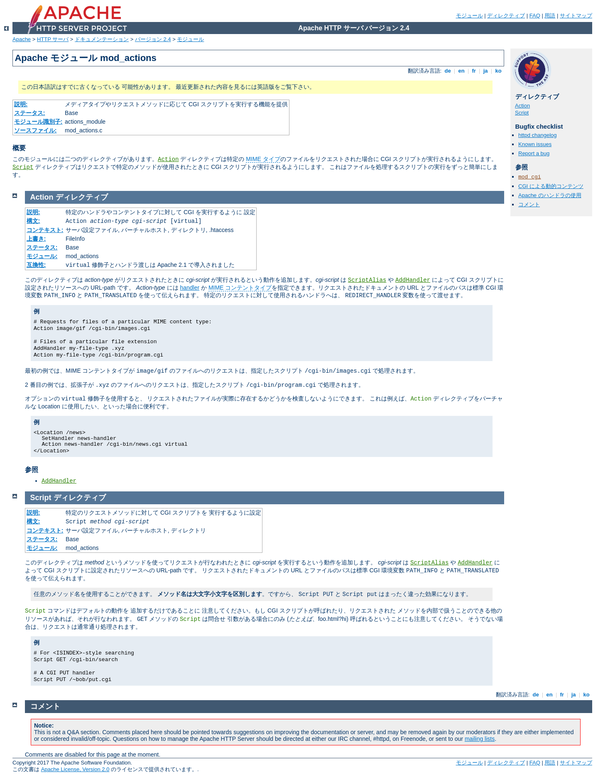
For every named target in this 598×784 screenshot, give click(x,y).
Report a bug (533, 153)
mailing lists (480, 738)
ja (485, 71)
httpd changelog (537, 135)
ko (498, 71)
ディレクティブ (506, 15)
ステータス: (29, 113)
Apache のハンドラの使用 (549, 195)
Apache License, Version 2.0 (75, 769)
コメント (529, 204)
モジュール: (42, 256)
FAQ (534, 15)
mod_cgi (529, 177)
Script (22, 167)
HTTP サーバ (53, 39)
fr (474, 71)
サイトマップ (576, 15)
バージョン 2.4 (153, 39)
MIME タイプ (263, 159)
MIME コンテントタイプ (240, 287)
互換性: (36, 264)
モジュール (469, 15)
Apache (21, 39)
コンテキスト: (45, 230)
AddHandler (412, 280)
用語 (549, 15)
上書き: (36, 238)
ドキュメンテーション (102, 39)
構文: (33, 220)
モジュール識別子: (38, 121)
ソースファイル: (35, 130)
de (447, 71)
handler (189, 287)
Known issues (534, 144)
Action (168, 159)
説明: (21, 104)
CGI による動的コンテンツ (550, 186)
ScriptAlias (367, 280)
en (461, 71)
